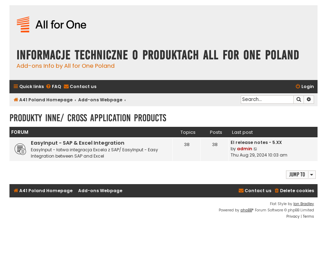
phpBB (246, 210)
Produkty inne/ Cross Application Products (87, 118)
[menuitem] (53, 87)
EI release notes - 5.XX (256, 142)
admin (244, 149)
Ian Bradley (303, 203)
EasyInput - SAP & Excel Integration (77, 142)
